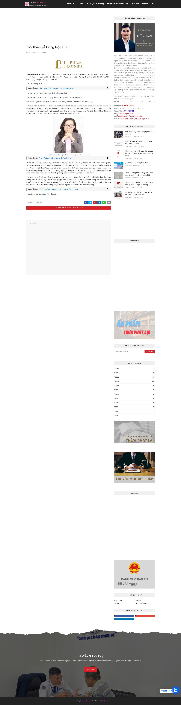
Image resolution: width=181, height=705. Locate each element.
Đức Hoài (31, 52)
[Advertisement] (68, 28)
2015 (135, 415)
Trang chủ (118, 600)
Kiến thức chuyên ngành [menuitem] (117, 4)
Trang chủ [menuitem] (71, 4)
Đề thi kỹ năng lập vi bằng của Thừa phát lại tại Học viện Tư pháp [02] (139, 174)
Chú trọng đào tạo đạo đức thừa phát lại (56, 88)
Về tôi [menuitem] (81, 4)
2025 (135, 373)
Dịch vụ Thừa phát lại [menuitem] (95, 4)
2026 (135, 368)
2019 (135, 398)
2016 (135, 411)
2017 (135, 407)
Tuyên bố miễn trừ (141, 603)
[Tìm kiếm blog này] (129, 351)
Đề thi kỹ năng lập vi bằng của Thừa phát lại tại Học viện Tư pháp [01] (139, 183)
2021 (135, 390)
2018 (135, 403)
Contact (90, 669)
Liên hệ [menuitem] (153, 4)
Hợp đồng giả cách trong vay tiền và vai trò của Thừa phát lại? (139, 193)
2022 (135, 386)
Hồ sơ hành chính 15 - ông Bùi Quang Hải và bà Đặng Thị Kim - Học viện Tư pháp (139, 153)
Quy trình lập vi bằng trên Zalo (136, 163)
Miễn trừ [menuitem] (135, 4)
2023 (135, 381)
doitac (30, 202)
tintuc (39, 202)
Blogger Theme (85, 701)
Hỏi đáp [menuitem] (145, 4)
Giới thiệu (138, 600)
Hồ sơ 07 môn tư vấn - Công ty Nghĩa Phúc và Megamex (139, 142)
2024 (135, 377)
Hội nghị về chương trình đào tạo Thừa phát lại (58, 189)
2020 (135, 394)
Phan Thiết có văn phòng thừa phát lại (55, 158)
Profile (46, 194)
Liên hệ (116, 603)
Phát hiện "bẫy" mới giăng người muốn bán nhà (139, 133)
